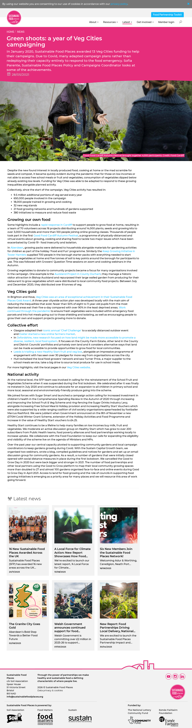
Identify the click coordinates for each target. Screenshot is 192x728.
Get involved (145, 22)
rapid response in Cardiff (56, 224)
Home (10, 31)
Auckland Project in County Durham (78, 274)
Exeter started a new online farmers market (47, 334)
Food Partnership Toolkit (167, 14)
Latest (127, 22)
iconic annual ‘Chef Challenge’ (62, 330)
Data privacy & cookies (50, 690)
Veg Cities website (78, 367)
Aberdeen (17, 247)
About (93, 22)
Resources (110, 22)
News (20, 31)
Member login (166, 22)
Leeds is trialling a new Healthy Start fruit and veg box (48, 351)
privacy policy (119, 3)
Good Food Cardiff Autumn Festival (56, 235)
